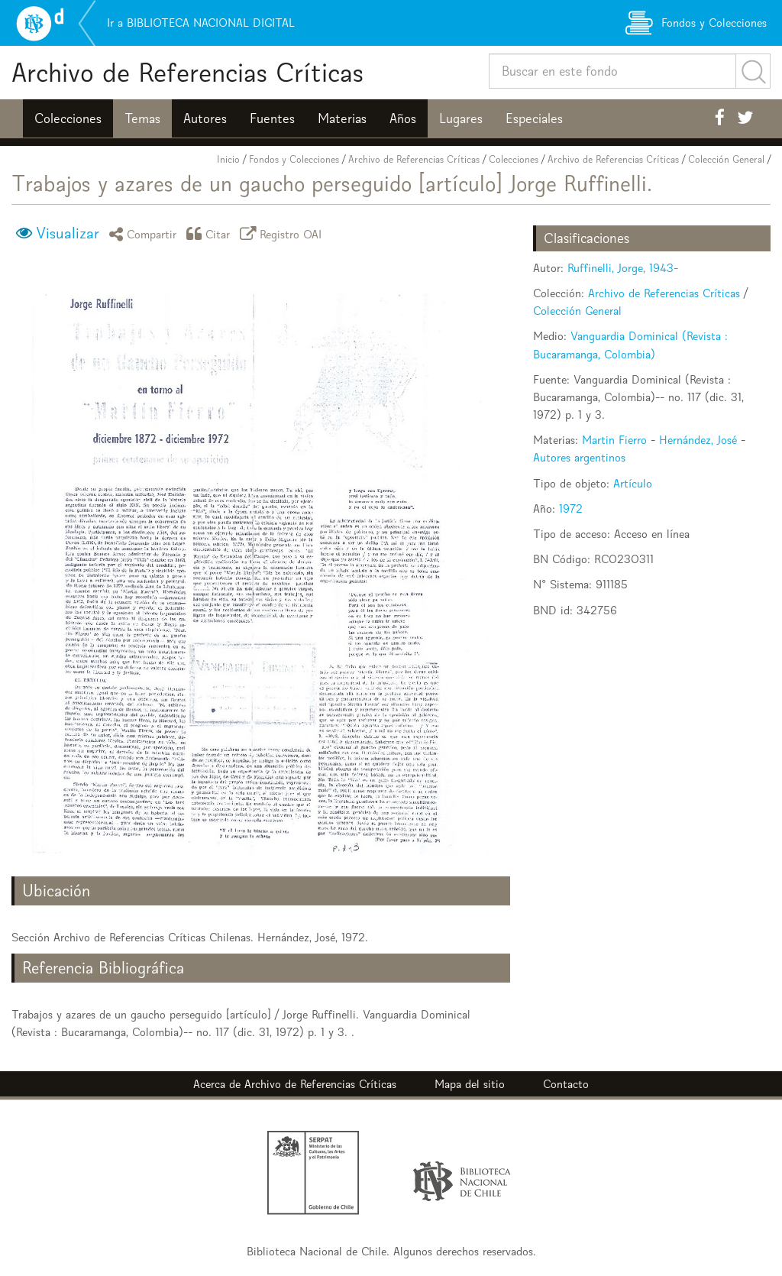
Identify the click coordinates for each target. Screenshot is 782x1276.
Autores (205, 118)
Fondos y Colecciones (294, 159)
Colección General (726, 159)
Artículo (632, 483)
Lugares (461, 118)
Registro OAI (283, 233)
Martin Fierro (614, 439)
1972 (571, 508)
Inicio (228, 159)
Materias (342, 118)
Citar (210, 233)
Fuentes (272, 118)
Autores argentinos (579, 457)
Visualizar (67, 233)
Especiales (534, 118)
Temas (142, 118)
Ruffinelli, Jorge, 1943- (622, 268)
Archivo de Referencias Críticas (187, 72)
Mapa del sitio (470, 1084)
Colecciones (68, 118)
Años (402, 118)
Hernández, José (698, 439)
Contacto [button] (566, 1084)
